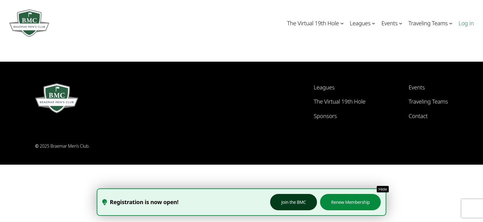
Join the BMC (293, 202)
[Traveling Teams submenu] (451, 23)
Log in (466, 23)
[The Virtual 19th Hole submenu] (342, 23)
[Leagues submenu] (373, 23)
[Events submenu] (400, 23)
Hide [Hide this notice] (383, 189)
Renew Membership (350, 202)
